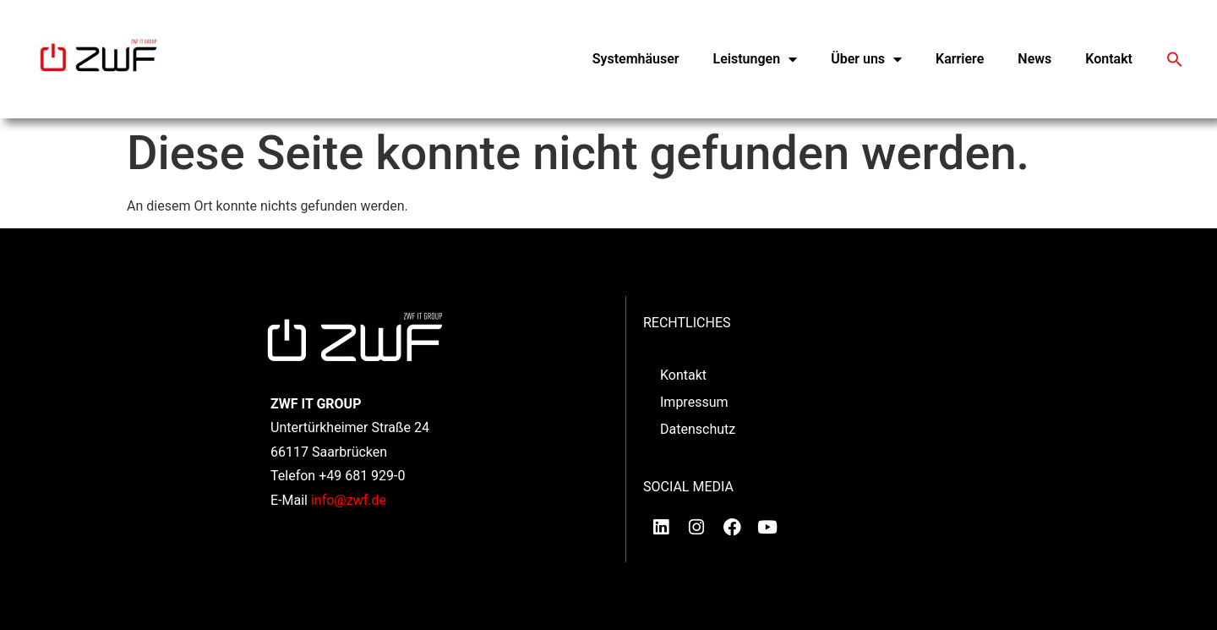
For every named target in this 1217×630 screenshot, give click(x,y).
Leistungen (755, 59)
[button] (1174, 59)
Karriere (960, 59)
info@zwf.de (348, 500)
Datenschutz (697, 429)
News (1034, 59)
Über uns (866, 59)
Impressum (694, 402)
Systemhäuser (635, 59)
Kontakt (1108, 59)
